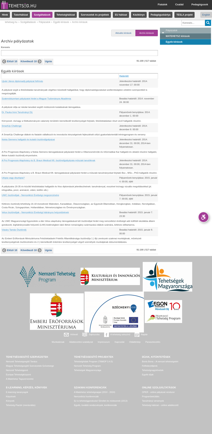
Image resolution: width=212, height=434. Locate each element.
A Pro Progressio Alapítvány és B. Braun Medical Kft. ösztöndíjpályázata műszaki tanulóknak (48, 160)
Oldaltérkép (135, 342)
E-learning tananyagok (17, 392)
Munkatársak (58, 342)
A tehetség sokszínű (120, 334)
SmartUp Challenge (12, 126)
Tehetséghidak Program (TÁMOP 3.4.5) (93, 361)
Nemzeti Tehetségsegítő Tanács (21, 361)
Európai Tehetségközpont (18, 374)
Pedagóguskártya (160, 14)
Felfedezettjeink (149, 366)
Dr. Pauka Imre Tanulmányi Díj (17, 112)
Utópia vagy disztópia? (13, 178)
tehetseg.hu (11, 22)
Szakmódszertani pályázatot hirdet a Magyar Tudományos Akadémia (36, 98)
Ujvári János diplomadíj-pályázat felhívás (22, 81)
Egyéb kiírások (61, 22)
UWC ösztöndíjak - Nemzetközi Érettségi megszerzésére (30, 195)
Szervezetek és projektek (95, 14)
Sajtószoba (94, 334)
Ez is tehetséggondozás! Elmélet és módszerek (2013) (101, 401)
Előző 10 (9, 61)
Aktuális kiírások (123, 33)
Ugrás (48, 61)
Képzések (11, 396)
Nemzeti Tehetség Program (87, 366)
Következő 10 (31, 61)
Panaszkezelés (152, 342)
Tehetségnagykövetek (152, 370)
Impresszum (104, 342)
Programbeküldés (150, 396)
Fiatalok (162, 4)
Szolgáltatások (42, 14)
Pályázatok (44, 22)
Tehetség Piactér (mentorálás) (20, 405)
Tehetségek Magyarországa (87, 370)
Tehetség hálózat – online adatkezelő (160, 405)
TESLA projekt (184, 14)
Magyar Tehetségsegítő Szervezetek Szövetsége (30, 366)
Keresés (5, 47)
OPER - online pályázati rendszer (158, 392)
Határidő (124, 76)
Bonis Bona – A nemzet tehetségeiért (160, 361)
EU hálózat (121, 14)
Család (179, 4)
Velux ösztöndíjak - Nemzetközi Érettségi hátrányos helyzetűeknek (35, 212)
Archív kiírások (146, 33)
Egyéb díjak (147, 374)
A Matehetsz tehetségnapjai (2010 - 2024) (94, 392)
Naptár (144, 334)
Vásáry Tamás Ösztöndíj (14, 230)
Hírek (5, 14)
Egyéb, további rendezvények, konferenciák (95, 405)
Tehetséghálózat (65, 14)
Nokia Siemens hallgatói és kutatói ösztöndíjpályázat (28, 139)
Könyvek (10, 401)
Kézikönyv (139, 14)
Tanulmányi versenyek (153, 401)
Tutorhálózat (21, 14)
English (206, 14)
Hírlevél (74, 334)
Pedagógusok (199, 4)
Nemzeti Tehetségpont (17, 370)
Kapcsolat (119, 342)
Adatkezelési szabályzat (81, 342)
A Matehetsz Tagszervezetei (19, 379)
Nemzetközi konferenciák (86, 396)
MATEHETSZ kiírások (178, 36)
